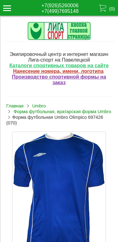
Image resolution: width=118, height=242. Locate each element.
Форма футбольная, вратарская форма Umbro (62, 111)
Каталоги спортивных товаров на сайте (59, 65)
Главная (15, 105)
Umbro (39, 105)
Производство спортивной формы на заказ (59, 79)
